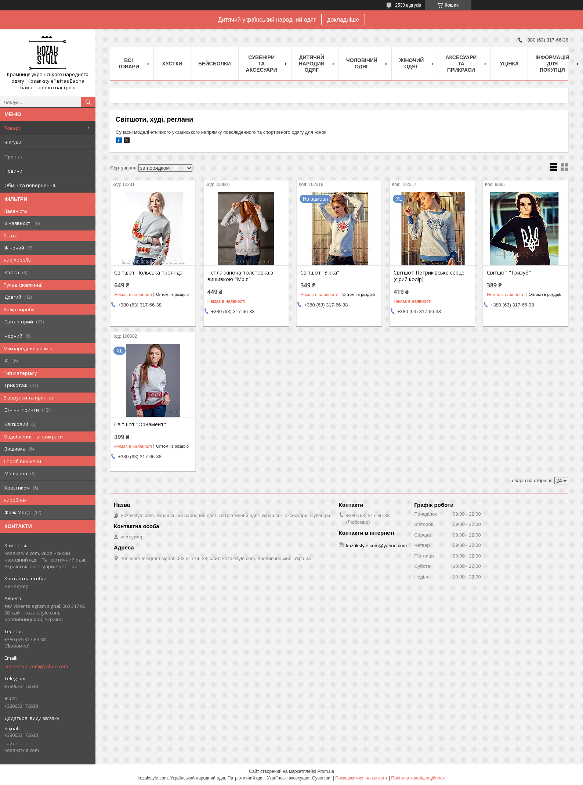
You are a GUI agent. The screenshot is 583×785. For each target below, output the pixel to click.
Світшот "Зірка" (319, 272)
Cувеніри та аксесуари (261, 63)
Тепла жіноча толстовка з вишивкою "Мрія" (240, 276)
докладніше (343, 20)
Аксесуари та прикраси (461, 63)
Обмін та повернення (29, 185)
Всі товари (128, 63)
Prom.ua (326, 771)
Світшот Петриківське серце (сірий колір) (429, 276)
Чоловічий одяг (361, 63)
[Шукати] (88, 102)
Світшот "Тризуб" (509, 272)
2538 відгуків (408, 5)
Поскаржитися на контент (361, 778)
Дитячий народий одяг (312, 63)
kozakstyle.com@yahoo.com (36, 666)
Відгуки (12, 142)
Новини (13, 171)
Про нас (13, 156)
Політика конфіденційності (418, 778)
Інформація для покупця (552, 63)
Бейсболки (214, 64)
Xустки (172, 64)
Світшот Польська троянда (148, 272)
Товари (13, 128)
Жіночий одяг (411, 63)
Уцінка (509, 64)
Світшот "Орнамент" (140, 424)
